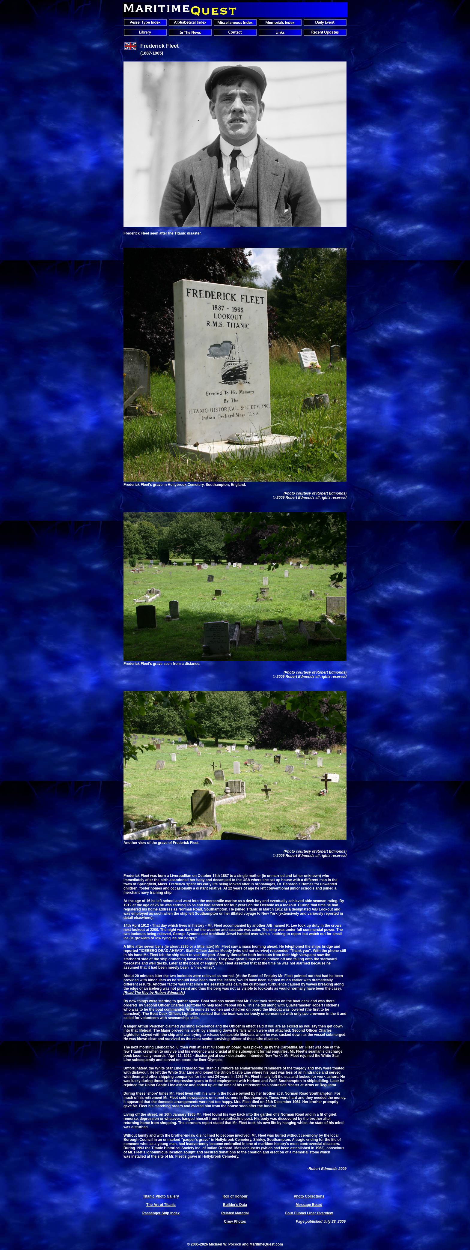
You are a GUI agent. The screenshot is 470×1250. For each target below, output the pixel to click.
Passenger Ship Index (161, 1213)
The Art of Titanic (161, 1205)
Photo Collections (309, 1196)
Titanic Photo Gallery (161, 1196)
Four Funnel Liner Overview (309, 1213)
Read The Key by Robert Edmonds (154, 993)
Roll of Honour (234, 1196)
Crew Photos (235, 1221)
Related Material (235, 1213)
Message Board (309, 1205)
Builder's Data (235, 1205)
